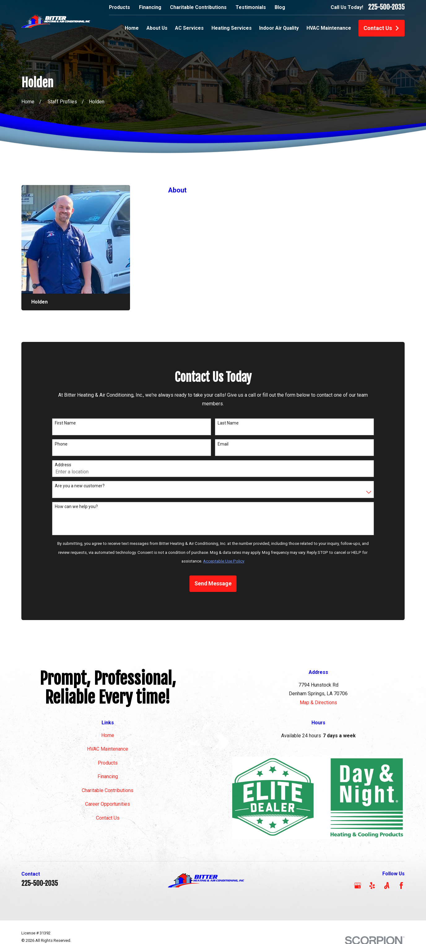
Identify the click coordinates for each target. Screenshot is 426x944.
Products (119, 7)
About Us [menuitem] (156, 28)
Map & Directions (318, 702)
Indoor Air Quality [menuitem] (279, 28)
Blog (280, 7)
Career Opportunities (107, 804)
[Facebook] (401, 885)
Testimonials (251, 7)
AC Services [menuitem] (189, 28)
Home (107, 735)
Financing (150, 7)
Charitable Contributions (198, 7)
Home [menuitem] (132, 28)
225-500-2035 (386, 7)
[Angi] (386, 885)
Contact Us (381, 28)
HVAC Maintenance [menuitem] (328, 28)
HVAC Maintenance (107, 749)
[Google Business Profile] (357, 885)
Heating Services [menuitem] (231, 28)
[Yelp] (372, 885)
